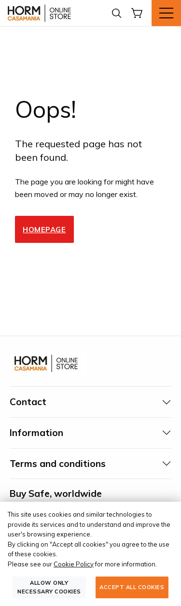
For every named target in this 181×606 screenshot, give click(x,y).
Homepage (44, 229)
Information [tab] (36, 432)
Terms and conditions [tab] (58, 463)
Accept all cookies (131, 587)
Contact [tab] (28, 402)
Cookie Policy (74, 564)
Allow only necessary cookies (49, 586)
